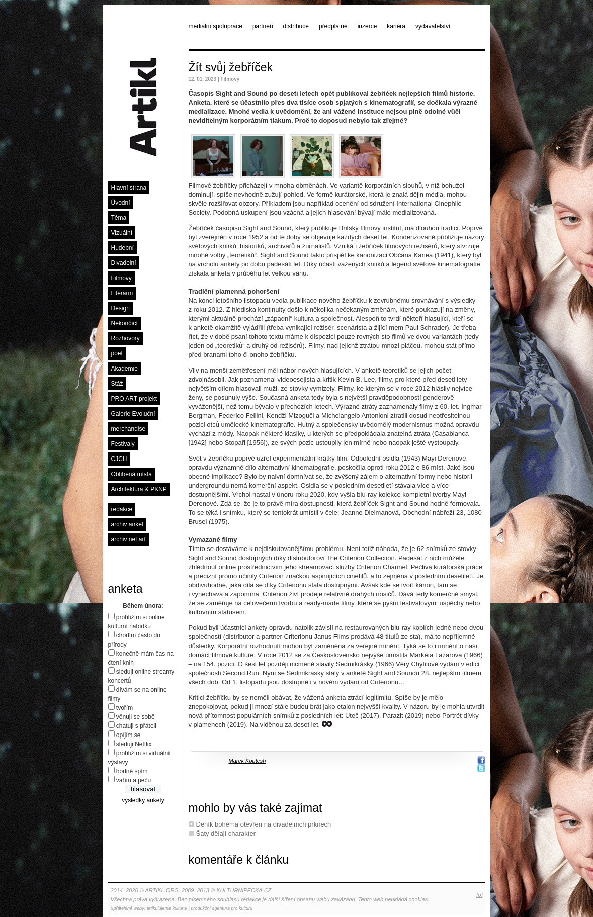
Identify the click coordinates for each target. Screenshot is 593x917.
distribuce (296, 26)
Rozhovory (125, 338)
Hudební (122, 247)
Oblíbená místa (131, 474)
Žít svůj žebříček (231, 67)
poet (117, 353)
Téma (119, 217)
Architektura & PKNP (139, 489)
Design (120, 308)
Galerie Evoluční (133, 413)
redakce (122, 509)
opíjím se (128, 735)
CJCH (119, 459)
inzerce (367, 26)
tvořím (124, 707)
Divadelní (123, 262)
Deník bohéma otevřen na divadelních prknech (263, 824)
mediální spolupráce (215, 26)
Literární (122, 293)
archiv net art (128, 539)
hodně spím (132, 771)
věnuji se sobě (135, 716)
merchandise (128, 428)
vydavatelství (432, 26)
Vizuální (121, 232)
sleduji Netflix (134, 744)
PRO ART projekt (134, 398)
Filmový (121, 278)
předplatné (333, 26)
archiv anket (127, 524)
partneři (262, 26)
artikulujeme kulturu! (167, 908)
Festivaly (123, 443)
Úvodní (120, 202)
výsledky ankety (143, 800)
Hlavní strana (129, 187)
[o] (479, 895)
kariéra (396, 26)
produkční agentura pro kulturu (221, 908)
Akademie (124, 368)
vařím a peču (133, 780)
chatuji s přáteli (136, 725)
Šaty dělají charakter (226, 833)
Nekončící (124, 323)
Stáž (117, 383)
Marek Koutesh (247, 761)
